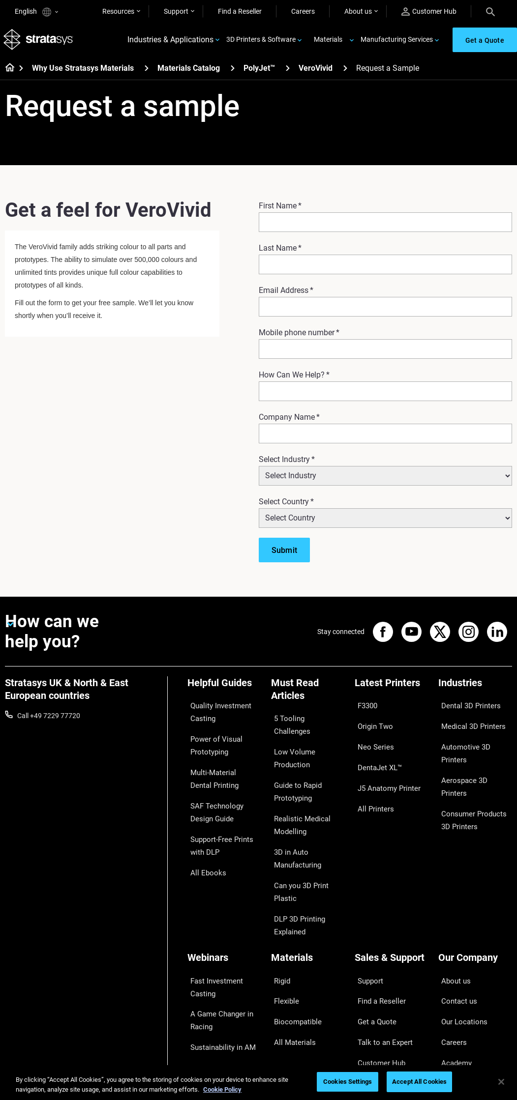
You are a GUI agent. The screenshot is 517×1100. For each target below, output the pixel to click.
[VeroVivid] (345, 73)
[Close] (501, 1082)
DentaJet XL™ (376, 751)
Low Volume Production (307, 735)
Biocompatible (293, 930)
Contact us (455, 915)
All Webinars (206, 1024)
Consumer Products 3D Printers (473, 771)
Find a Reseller (240, 11)
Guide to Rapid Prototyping (293, 756)
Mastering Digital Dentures (213, 1003)
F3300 (364, 708)
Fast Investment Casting (212, 907)
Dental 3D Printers (465, 708)
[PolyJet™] (288, 73)
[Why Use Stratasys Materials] (146, 73)
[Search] (490, 11)
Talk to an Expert (380, 944)
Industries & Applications (170, 42)
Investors (452, 987)
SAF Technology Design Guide (222, 795)
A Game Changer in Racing (216, 934)
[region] (258, 1082)
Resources (118, 11)
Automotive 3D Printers (473, 737)
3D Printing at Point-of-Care (222, 976)
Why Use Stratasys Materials (83, 73)
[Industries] (475, 691)
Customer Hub (428, 11)
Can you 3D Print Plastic (307, 831)
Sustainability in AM (217, 955)
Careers (303, 11)
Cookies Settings (347, 1081)
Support (176, 11)
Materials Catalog (188, 73)
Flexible (282, 915)
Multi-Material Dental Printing (219, 768)
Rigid (278, 901)
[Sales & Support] (391, 884)
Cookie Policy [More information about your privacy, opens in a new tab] (222, 1089)
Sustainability (459, 973)
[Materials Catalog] (232, 73)
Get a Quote (373, 930)
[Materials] (308, 884)
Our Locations (460, 930)
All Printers (371, 780)
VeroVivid (316, 73)
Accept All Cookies (419, 1081)
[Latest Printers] (391, 691)
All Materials (289, 944)
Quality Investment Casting (216, 714)
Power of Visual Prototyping (211, 741)
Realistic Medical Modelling (296, 783)
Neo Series (371, 737)
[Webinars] (224, 884)
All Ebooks (203, 844)
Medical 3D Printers (467, 722)
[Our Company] (475, 884)
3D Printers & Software (261, 42)
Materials (328, 42)
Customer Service (381, 973)
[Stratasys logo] (40, 42)
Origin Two (371, 722)
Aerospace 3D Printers (472, 751)
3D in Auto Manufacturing (294, 810)
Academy (452, 958)
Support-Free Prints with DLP (217, 822)
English (36, 12)
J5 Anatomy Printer (384, 765)
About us (358, 11)
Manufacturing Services (397, 42)
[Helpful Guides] (224, 691)
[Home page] (6, 73)
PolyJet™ (259, 73)
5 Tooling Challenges (302, 720)
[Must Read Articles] (308, 697)
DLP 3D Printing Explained (295, 851)
